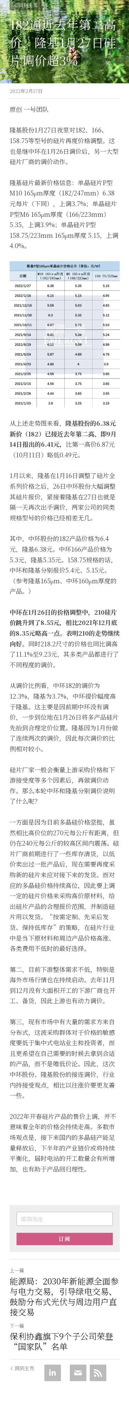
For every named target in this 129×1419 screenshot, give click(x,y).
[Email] (78, 1373)
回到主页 (25, 5)
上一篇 (17, 1270)
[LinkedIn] (52, 1373)
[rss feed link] (98, 1373)
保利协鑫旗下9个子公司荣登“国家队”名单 (61, 1341)
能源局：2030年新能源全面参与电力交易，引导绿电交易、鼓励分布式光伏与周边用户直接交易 (64, 1296)
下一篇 (17, 1325)
